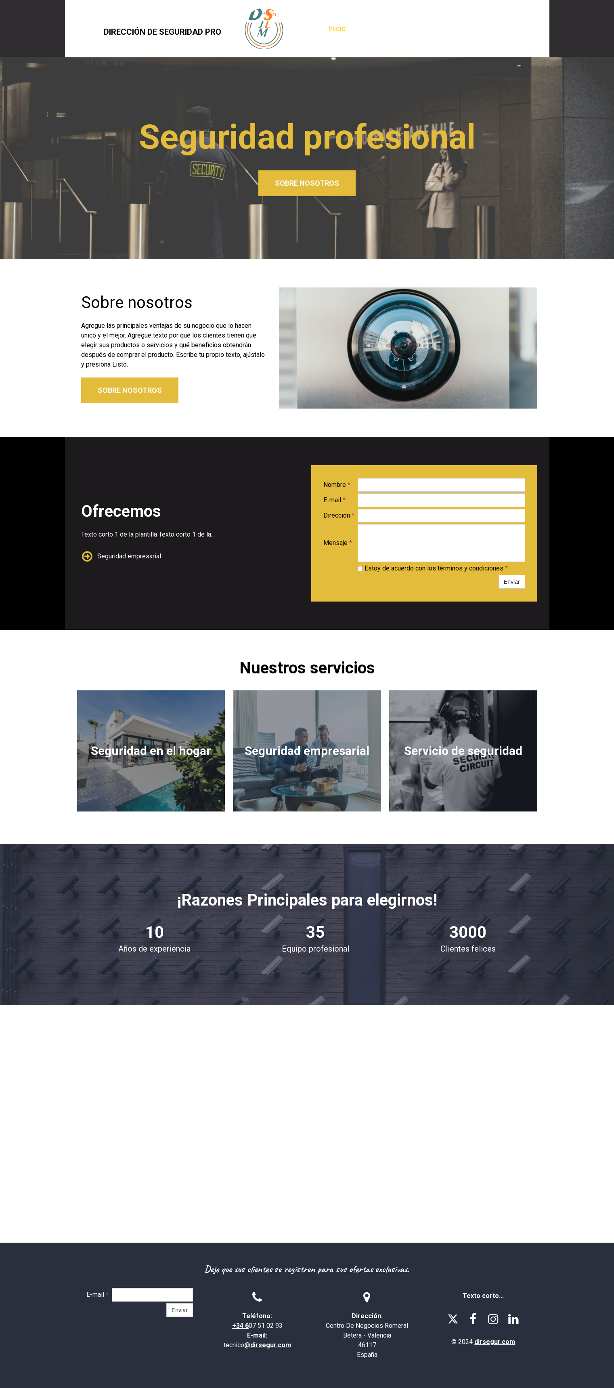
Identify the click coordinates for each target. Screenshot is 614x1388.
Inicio (337, 28)
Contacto (488, 28)
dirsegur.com (494, 1342)
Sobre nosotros (386, 28)
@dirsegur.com (267, 1345)
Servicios (442, 28)
